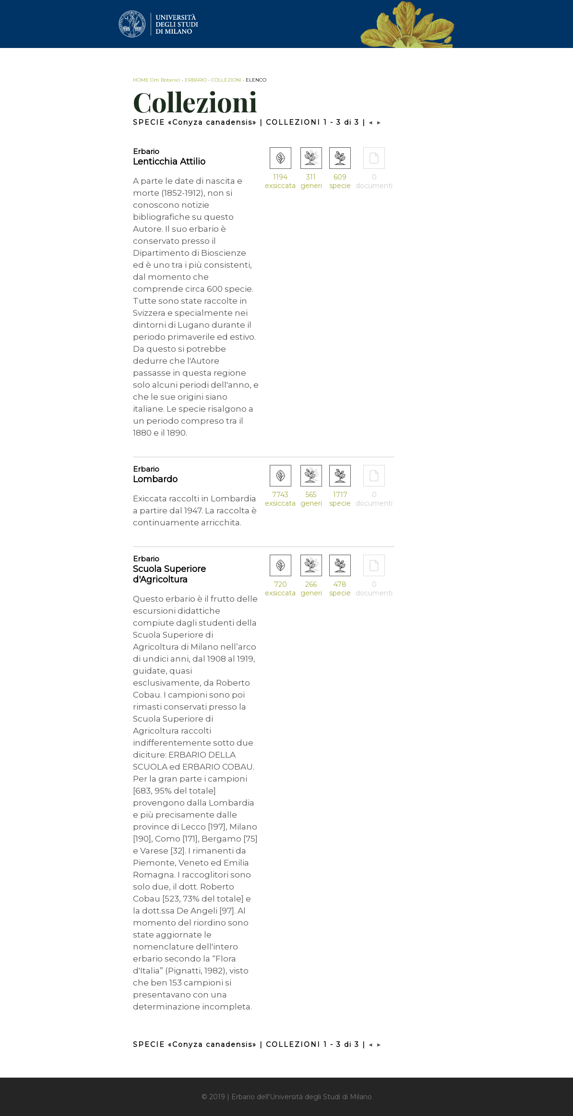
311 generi (311, 181)
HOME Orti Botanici (156, 80)
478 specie (340, 588)
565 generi (311, 499)
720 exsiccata (280, 588)
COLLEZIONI (226, 80)
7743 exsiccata (280, 499)
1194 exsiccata (280, 181)
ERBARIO (196, 80)
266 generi (311, 588)
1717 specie (340, 499)
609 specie (340, 181)
